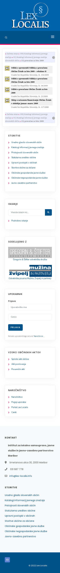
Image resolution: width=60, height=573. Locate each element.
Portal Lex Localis (19, 407)
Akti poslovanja (18, 364)
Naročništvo (17, 397)
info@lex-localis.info (20, 476)
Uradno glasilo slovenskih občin (26, 142)
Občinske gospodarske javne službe (28, 172)
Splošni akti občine (20, 359)
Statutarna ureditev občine (23, 157)
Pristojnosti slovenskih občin (24, 152)
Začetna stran (12, 53)
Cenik (13, 412)
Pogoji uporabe (18, 402)
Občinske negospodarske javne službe (29, 177)
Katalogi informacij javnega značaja (27, 147)
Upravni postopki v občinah (24, 162)
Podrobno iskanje (19, 220)
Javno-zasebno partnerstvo (24, 183)
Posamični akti (18, 369)
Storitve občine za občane (23, 167)
